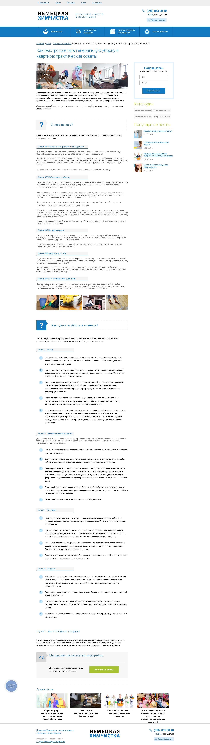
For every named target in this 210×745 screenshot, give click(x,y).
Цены (58, 3)
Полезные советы (62, 44)
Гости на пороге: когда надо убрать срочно (156, 166)
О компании (43, 3)
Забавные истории (143, 116)
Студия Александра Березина (50, 741)
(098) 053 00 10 (157, 11)
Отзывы (71, 3)
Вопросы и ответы (162, 116)
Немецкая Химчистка (46, 730)
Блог (83, 3)
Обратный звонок (157, 20)
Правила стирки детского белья (158, 131)
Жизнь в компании (143, 110)
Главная (40, 44)
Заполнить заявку (104, 669)
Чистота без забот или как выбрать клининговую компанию (158, 154)
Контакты (97, 3)
